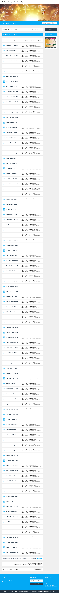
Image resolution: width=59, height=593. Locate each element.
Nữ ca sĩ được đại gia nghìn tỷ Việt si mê (14, 491)
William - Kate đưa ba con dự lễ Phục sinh (15, 76)
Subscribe (36, 583)
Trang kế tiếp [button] (38, 40)
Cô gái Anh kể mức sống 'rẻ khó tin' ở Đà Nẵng (16, 342)
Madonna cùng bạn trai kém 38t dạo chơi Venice (16, 250)
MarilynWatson (33, 285)
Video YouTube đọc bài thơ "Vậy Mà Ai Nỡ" (15, 188)
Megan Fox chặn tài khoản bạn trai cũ (14, 265)
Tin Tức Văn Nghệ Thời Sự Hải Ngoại (13, 2)
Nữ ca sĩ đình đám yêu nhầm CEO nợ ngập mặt (16, 163)
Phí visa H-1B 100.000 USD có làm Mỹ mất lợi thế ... (17, 107)
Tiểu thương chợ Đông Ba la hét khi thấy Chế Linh (16, 393)
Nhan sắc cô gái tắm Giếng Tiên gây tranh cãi (15, 296)
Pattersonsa (32, 526)
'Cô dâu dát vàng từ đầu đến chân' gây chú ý (15, 91)
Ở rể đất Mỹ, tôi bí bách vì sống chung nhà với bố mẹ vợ (17, 55)
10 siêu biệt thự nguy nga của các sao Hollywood (16, 450)
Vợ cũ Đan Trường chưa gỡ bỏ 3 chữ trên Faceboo (16, 424)
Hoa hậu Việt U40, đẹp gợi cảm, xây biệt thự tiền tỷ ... (17, 281)
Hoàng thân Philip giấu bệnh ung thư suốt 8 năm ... (16, 388)
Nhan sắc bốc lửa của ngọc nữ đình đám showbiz (16, 45)
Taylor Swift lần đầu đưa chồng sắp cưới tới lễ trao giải (17, 516)
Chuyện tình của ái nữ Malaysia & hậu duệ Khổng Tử (17, 142)
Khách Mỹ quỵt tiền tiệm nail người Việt (14, 363)
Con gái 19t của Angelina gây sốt (13, 183)
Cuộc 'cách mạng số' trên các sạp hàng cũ (15, 240)
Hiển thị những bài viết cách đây (12, 558)
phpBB (40, 591)
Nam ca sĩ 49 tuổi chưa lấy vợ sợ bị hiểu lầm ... (15, 194)
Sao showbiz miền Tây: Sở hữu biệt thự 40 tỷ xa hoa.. (17, 276)
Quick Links (6, 23)
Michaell (32, 367)
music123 (32, 45)
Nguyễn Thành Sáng (34, 188)
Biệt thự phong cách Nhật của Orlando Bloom (15, 245)
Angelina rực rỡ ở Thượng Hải (12, 373)
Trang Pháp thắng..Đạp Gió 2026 (13, 137)
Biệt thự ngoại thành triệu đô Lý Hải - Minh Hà (15, 542)
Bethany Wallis (33, 229)
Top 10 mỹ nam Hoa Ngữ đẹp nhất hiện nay (15, 224)
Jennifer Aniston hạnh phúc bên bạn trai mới (15, 71)
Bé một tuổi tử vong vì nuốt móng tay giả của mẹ (16, 317)
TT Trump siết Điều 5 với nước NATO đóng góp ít (16, 486)
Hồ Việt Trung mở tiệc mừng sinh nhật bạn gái (15, 214)
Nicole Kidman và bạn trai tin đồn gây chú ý (15, 199)
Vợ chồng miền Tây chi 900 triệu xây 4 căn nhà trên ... (17, 219)
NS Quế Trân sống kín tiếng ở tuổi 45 (13, 270)
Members (46, 583)
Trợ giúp (14, 23)
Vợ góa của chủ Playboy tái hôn (12, 127)
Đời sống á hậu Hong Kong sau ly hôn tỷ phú (15, 209)
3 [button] (29, 40)
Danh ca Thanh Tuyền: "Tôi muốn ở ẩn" (14, 547)
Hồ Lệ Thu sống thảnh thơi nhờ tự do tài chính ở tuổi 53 (17, 260)
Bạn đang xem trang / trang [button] (20, 40)
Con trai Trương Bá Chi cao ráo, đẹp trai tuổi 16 (16, 255)
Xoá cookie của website (49, 585)
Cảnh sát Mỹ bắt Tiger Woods (12, 532)
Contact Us (47, 580)
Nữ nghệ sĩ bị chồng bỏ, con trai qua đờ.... (15, 465)
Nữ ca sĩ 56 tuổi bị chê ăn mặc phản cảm (14, 291)
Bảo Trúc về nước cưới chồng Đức (13, 66)
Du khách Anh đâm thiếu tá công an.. (13, 352)
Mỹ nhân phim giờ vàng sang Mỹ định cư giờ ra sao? (17, 148)
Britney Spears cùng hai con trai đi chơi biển (15, 332)
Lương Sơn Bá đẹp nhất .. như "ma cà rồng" (15, 398)
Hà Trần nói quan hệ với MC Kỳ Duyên (14, 496)
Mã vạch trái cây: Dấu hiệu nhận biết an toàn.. (15, 470)
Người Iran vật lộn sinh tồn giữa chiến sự (14, 409)
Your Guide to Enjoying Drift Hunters (13, 286)
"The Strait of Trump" (10, 383)
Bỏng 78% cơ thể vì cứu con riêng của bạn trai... (16, 521)
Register (42, 2)
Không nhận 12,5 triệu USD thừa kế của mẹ (15, 60)
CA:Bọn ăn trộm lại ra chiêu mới (12, 132)
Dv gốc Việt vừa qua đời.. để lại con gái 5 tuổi (15, 404)
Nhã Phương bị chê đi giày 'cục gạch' (14, 122)
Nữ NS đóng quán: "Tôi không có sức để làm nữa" (16, 301)
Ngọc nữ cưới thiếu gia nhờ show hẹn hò (14, 158)
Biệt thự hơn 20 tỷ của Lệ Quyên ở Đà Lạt (14, 168)
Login (37, 2)
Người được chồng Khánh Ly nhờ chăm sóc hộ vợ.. (16, 306)
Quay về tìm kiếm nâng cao (36, 29)
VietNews (32, 408)
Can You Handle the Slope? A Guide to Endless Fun (16, 527)
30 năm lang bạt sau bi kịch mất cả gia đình (15, 86)
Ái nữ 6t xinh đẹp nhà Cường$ (12, 112)
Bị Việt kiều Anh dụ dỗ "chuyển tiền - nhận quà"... (16, 347)
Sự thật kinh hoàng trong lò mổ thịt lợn (14, 429)
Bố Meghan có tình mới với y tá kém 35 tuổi (15, 434)
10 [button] (35, 40)
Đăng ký (50, 29)
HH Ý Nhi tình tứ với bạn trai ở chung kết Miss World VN (17, 322)
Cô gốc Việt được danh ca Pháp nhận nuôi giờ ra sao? (17, 204)
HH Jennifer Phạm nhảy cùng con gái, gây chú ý (16, 501)
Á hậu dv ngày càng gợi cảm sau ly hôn (14, 117)
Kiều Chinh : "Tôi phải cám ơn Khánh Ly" (14, 419)
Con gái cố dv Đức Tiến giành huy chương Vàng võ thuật (18, 153)
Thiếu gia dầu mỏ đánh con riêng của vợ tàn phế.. (16, 311)
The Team (46, 581)
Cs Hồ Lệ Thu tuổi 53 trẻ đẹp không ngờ (14, 475)
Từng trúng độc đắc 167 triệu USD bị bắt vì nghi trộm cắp (18, 327)
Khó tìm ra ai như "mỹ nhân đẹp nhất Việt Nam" (16, 178)
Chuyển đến (38, 569)
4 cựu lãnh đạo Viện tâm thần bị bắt (13, 81)
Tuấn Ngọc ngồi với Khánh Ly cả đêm (14, 511)
